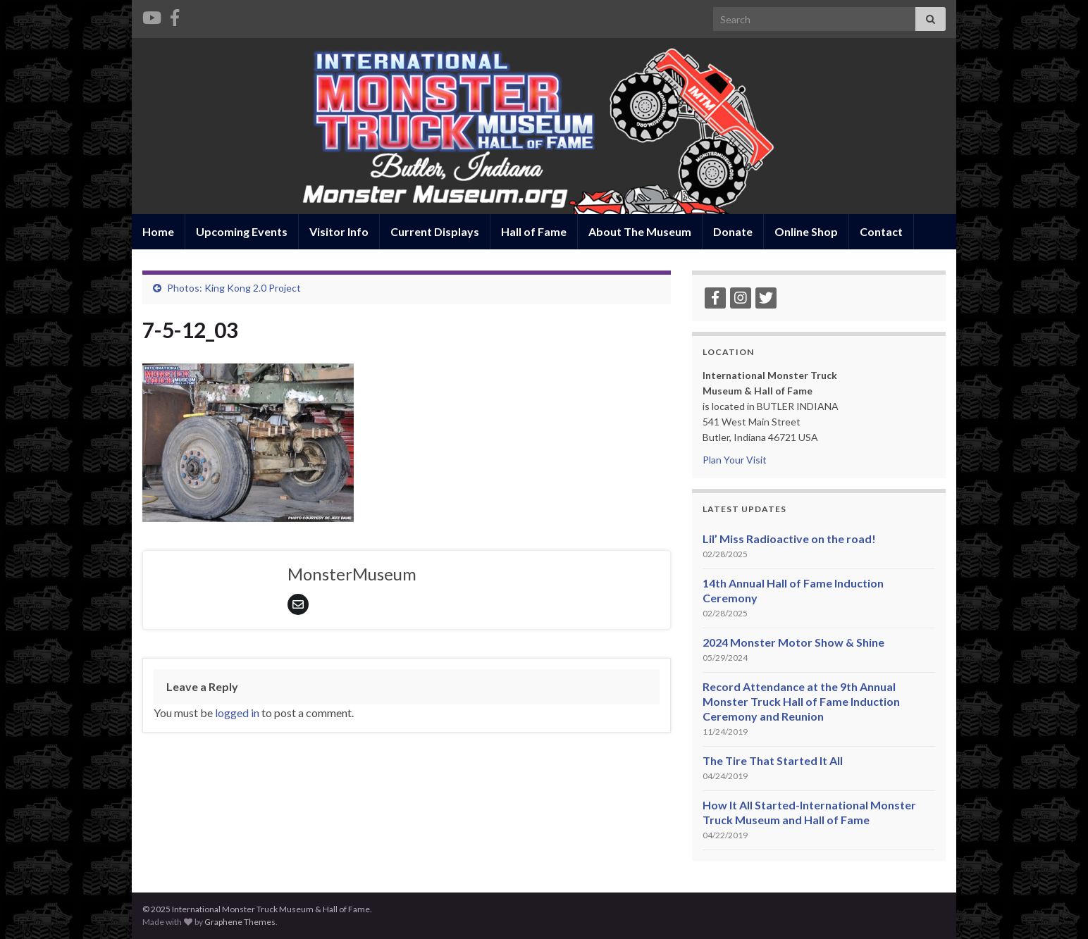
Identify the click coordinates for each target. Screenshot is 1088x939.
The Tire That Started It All (773, 760)
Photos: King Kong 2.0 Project (234, 288)
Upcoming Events (242, 231)
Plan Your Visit (735, 460)
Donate (733, 231)
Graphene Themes (240, 921)
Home (158, 231)
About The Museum (639, 231)
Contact (881, 231)
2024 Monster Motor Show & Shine (793, 642)
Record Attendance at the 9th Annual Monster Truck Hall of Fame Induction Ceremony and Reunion (801, 701)
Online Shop (806, 231)
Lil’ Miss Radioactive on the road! (789, 538)
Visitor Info (339, 231)
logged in (237, 712)
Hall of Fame (534, 231)
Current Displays (434, 231)
